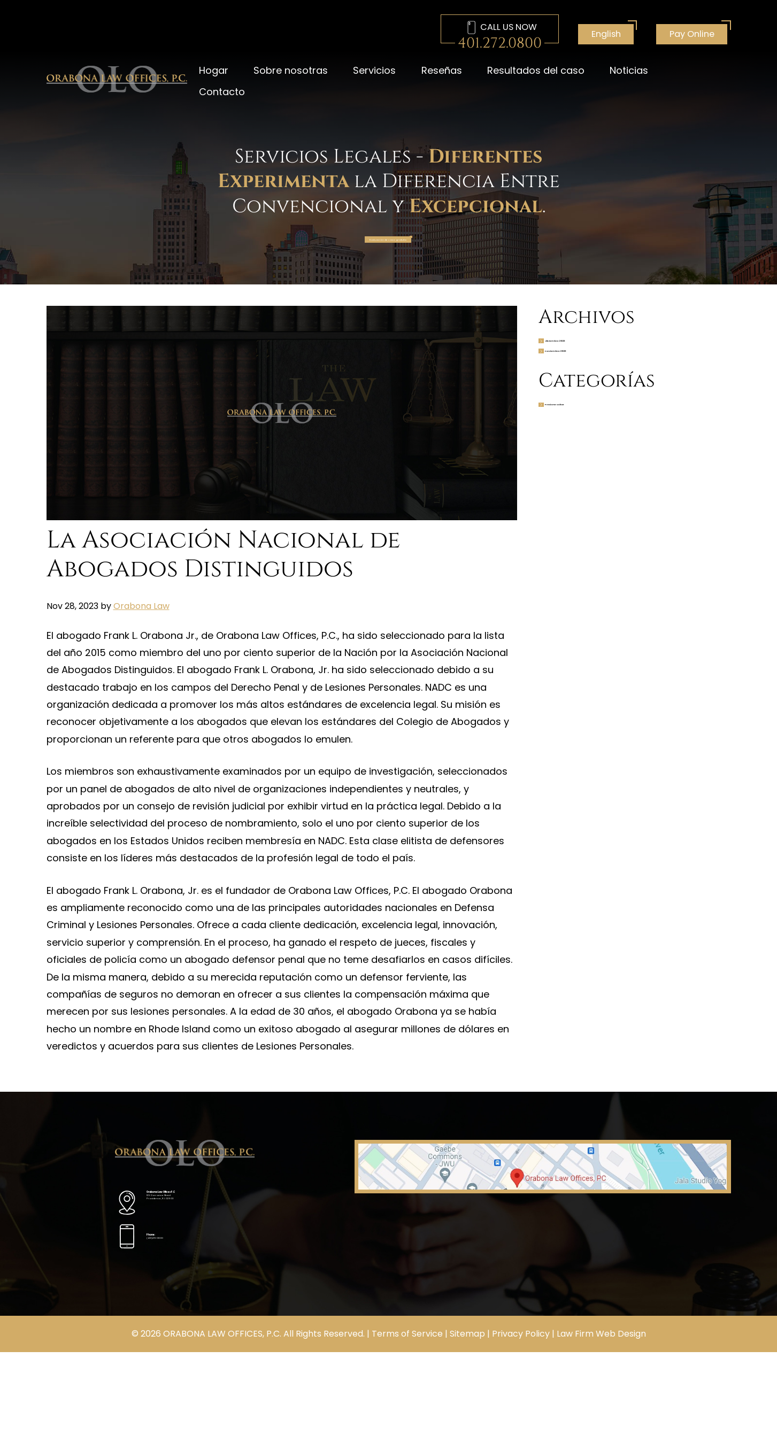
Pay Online (692, 34)
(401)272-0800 (182, 1267)
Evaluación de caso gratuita (386, 245)
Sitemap (467, 1425)
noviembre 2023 (607, 386)
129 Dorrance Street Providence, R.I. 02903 (210, 1225)
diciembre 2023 (605, 361)
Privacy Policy (521, 1425)
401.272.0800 (500, 43)
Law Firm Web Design (601, 1425)
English (606, 34)
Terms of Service (407, 1425)
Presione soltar (604, 454)
